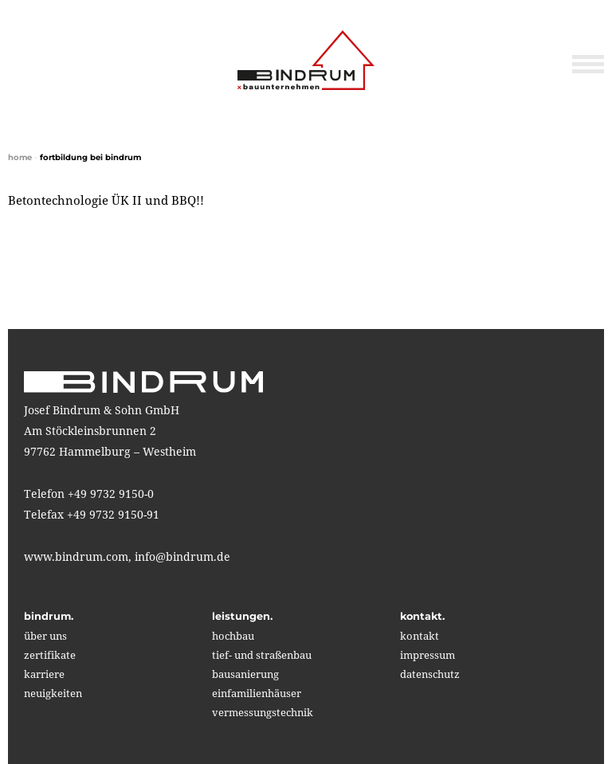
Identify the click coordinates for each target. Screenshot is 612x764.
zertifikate (50, 655)
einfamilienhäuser (256, 693)
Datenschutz (430, 674)
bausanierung (245, 674)
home (20, 157)
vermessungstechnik (262, 712)
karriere (44, 674)
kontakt (419, 636)
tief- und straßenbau (262, 655)
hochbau (233, 636)
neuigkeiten (53, 693)
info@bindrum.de (182, 556)
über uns (45, 636)
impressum (427, 655)
